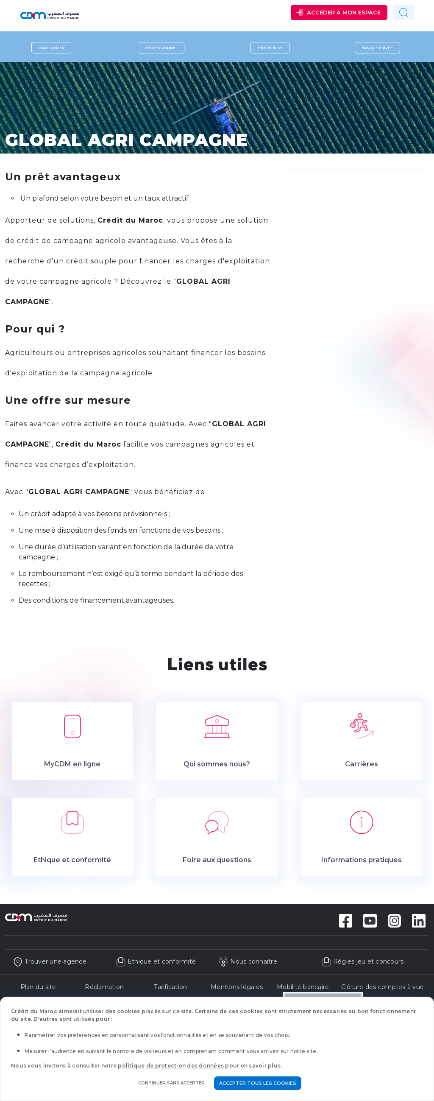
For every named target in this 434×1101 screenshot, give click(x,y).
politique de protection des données (171, 1065)
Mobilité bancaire (303, 987)
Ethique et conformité (156, 961)
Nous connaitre (247, 961)
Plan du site (38, 987)
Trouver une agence (49, 961)
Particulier (51, 47)
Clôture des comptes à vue (382, 987)
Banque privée (377, 47)
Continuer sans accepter (171, 1083)
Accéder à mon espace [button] (344, 12)
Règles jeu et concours (362, 961)
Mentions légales (237, 987)
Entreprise (270, 47)
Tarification (170, 987)
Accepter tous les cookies (257, 1083)
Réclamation (104, 987)
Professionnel (161, 47)
